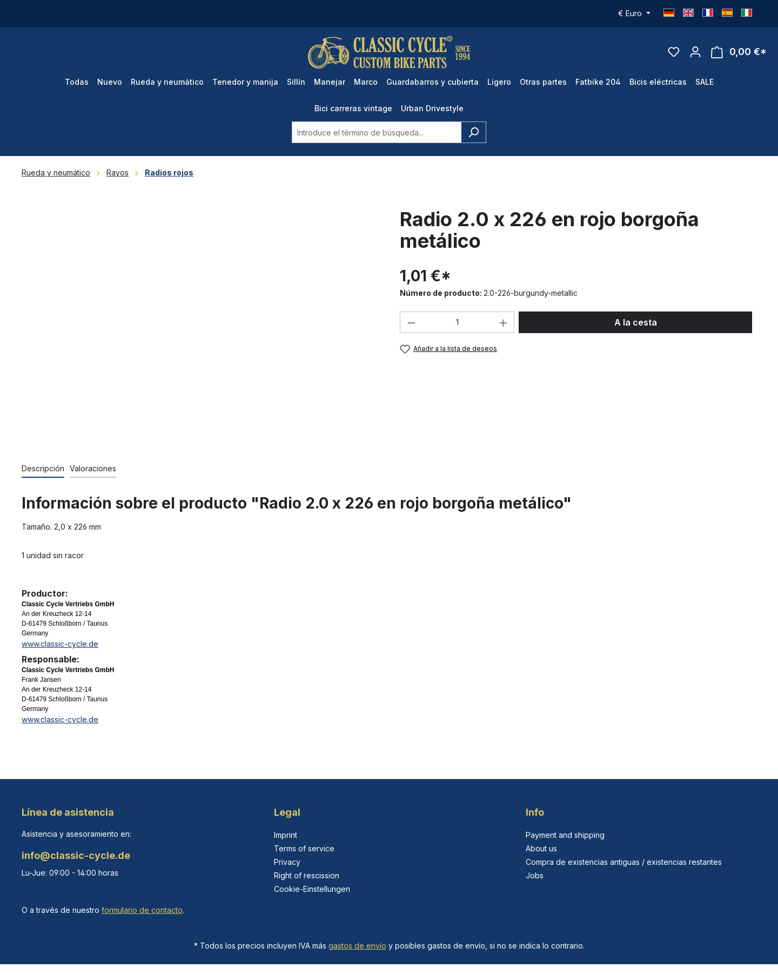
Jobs (535, 875)
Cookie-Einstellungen (312, 888)
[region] (200, 324)
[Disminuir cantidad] (411, 322)
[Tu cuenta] (695, 52)
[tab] (43, 469)
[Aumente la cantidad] (503, 322)
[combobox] (376, 132)
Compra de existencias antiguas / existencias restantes (624, 861)
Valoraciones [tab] (93, 468)
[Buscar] (473, 132)
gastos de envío (357, 945)
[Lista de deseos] (673, 52)
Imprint (285, 834)
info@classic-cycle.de (76, 855)
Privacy (287, 861)
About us (541, 848)
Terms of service (304, 848)
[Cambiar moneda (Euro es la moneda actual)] (634, 13)
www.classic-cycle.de (60, 643)
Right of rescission (306, 875)
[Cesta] (738, 52)
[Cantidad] (457, 322)
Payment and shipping (565, 834)
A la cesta (635, 322)
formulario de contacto (142, 910)
